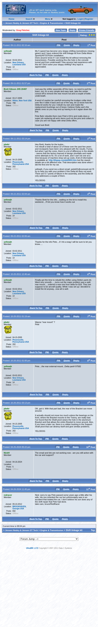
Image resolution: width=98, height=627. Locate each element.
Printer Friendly (86, 30)
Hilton (15, 101)
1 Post (91, 45)
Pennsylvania (18, 164)
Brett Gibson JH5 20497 (15, 89)
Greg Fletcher (23, 30)
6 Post (91, 274)
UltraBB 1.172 (32, 548)
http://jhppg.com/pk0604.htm (63, 160)
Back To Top (36, 75)
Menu (48, 19)
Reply (72, 30)
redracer (8, 495)
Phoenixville (17, 162)
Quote (67, 45)
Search (29, 19)
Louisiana (16, 65)
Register (89, 19)
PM (58, 45)
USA (24, 65)
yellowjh (8, 51)
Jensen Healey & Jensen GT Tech (21, 23)
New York (23, 101)
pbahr (7, 144)
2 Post (91, 83)
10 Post (90, 447)
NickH (7, 453)
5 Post (91, 236)
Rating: (87, 35)
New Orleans (18, 63)
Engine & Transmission (51, 23)
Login (80, 19)
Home (11, 19)
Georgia (15, 509)
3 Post (91, 139)
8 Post (91, 361)
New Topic (61, 30)
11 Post (90, 489)
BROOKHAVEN (19, 507)
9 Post (91, 403)
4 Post (91, 194)
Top (93, 530)
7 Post (91, 316)
